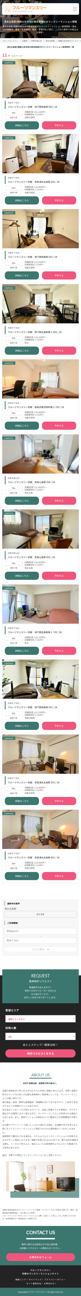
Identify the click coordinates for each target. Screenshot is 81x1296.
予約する (59, 125)
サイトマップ (35, 1279)
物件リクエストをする (40, 1053)
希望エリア (12, 1010)
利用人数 (10, 1028)
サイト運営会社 (33, 1283)
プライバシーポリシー (55, 1279)
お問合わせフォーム (40, 1257)
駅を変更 (40, 914)
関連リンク (20, 1279)
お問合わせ (49, 1283)
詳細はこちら (22, 125)
